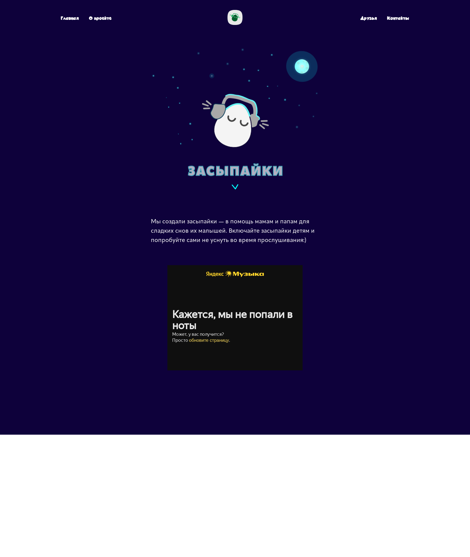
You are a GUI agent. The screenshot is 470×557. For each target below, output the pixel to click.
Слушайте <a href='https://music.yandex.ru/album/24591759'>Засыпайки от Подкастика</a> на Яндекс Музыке (235, 317)
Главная (70, 18)
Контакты (398, 18)
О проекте (100, 18)
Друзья (368, 18)
